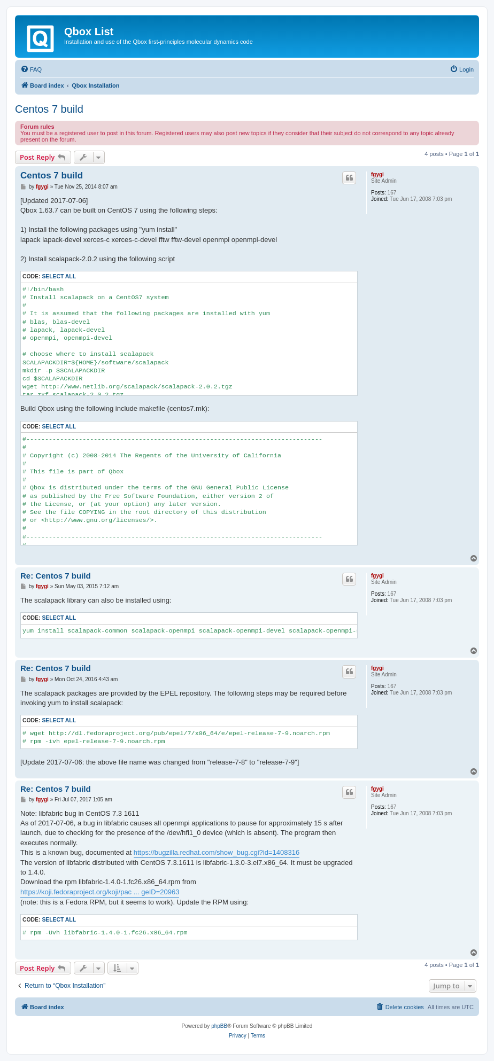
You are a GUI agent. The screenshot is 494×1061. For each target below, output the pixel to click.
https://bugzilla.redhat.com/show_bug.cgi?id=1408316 (216, 852)
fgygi (377, 174)
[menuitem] (31, 69)
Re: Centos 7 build (55, 575)
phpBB (219, 1026)
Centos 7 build (49, 109)
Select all (59, 276)
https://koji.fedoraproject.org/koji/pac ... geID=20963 (99, 892)
